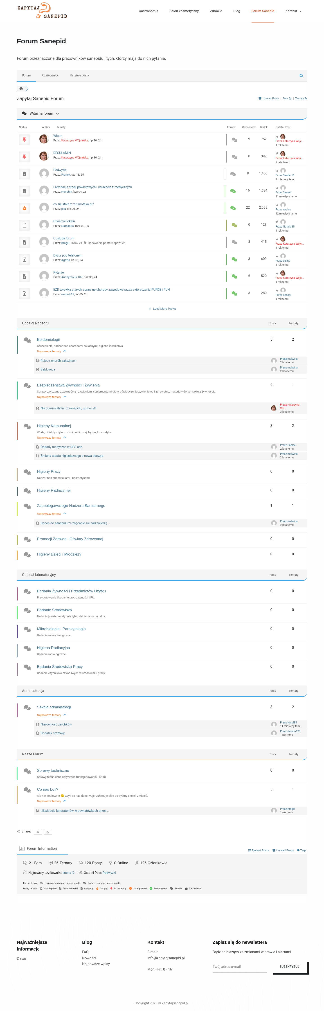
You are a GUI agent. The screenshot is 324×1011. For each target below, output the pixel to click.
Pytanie (58, 272)
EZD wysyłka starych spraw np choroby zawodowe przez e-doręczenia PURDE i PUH (111, 289)
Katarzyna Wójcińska (74, 140)
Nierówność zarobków (56, 724)
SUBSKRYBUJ (289, 967)
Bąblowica (47, 369)
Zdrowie (216, 11)
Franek (65, 174)
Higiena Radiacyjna (53, 648)
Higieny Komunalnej (54, 426)
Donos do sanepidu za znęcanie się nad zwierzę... (75, 523)
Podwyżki (60, 170)
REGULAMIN (62, 153)
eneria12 (69, 873)
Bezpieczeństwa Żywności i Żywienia (68, 385)
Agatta (65, 260)
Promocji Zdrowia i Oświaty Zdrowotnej (70, 539)
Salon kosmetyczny (184, 11)
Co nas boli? (47, 789)
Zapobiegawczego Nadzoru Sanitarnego (71, 506)
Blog (236, 11)
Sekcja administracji (54, 707)
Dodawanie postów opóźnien (107, 243)
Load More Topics (162, 308)
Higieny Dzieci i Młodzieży (59, 554)
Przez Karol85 (288, 722)
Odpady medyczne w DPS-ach (61, 447)
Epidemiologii (48, 339)
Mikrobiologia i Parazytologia (61, 629)
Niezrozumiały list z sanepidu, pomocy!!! (68, 408)
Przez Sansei (283, 192)
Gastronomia (148, 11)
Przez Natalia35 (285, 226)
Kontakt (294, 11)
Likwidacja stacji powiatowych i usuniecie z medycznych (92, 187)
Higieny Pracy (49, 471)
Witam (57, 136)
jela (63, 208)
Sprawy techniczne (53, 770)
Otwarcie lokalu (64, 221)
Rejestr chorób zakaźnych (58, 360)
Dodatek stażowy (52, 733)
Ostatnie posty (79, 75)
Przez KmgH (287, 808)
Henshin (66, 191)
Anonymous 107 (72, 277)
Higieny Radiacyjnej (53, 490)
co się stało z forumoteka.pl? (73, 204)
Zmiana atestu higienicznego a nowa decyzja (71, 456)
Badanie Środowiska (54, 610)
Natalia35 (67, 226)
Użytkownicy (50, 75)
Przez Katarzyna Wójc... (290, 141)
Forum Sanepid (263, 11)
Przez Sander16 (285, 175)
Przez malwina (289, 358)
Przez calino (283, 260)
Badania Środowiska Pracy (60, 667)
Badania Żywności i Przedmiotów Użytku (71, 591)
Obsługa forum (63, 238)
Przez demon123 (290, 731)
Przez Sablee (288, 445)
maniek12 (67, 294)
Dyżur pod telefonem (67, 255)
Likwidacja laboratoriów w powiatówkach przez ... (75, 810)
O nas (21, 959)
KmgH (65, 243)
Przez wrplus (283, 209)
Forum (26, 75)
